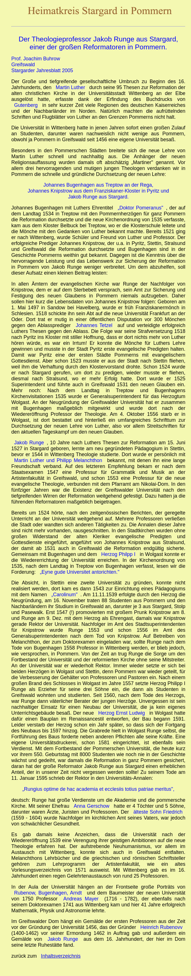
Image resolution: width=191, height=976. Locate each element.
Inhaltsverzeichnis (61, 956)
